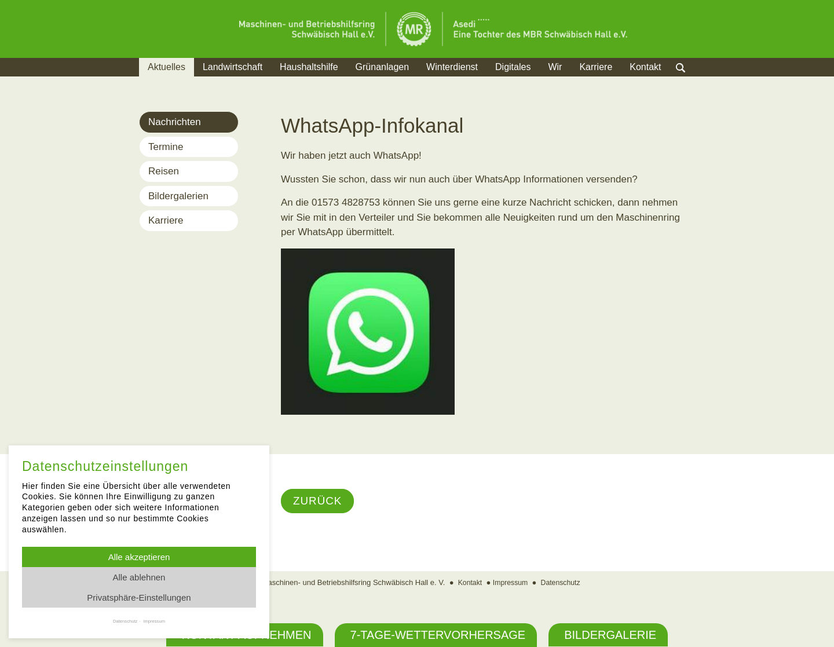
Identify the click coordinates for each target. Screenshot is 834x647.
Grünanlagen (382, 67)
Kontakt (645, 67)
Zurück (319, 501)
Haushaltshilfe (309, 67)
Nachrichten (174, 121)
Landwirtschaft (232, 67)
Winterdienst (452, 67)
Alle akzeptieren (139, 557)
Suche (692, 81)
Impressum (509, 583)
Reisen (163, 171)
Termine (165, 146)
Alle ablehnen (139, 577)
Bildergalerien (178, 196)
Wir (555, 67)
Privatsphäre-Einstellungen (139, 597)
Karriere (595, 67)
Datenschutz (562, 583)
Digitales (513, 67)
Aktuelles (166, 67)
